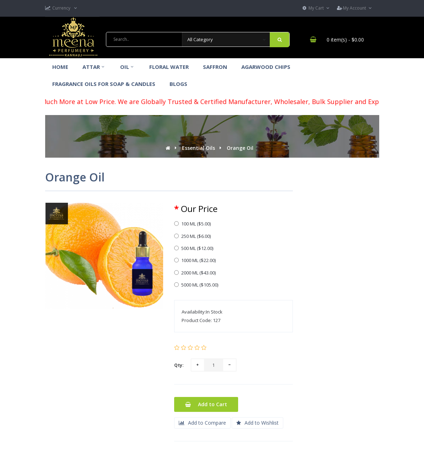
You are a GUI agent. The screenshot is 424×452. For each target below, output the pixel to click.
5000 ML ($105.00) (196, 285)
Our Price (199, 208)
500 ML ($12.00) (193, 248)
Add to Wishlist (257, 422)
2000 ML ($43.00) (195, 272)
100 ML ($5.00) (192, 223)
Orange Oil (240, 148)
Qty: (179, 365)
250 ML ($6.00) (192, 236)
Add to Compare (202, 422)
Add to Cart (206, 404)
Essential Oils (198, 148)
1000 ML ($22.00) (195, 260)
